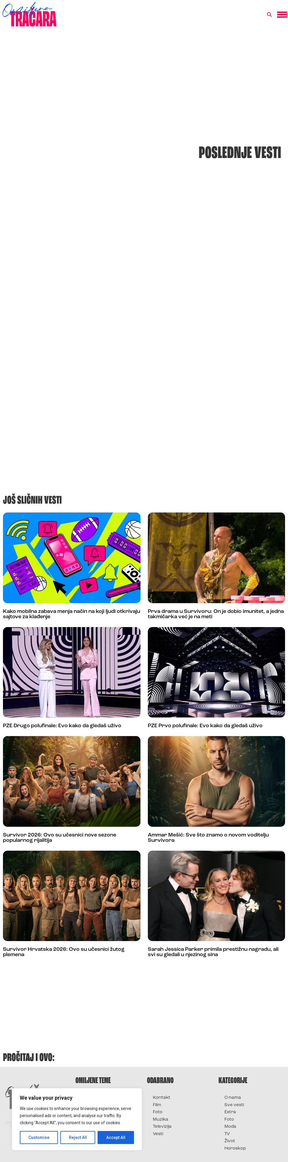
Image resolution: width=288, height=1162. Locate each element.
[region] (77, 1119)
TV (227, 1134)
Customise (38, 1137)
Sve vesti (234, 1105)
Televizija (162, 1126)
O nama (232, 1098)
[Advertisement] (144, 81)
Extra (230, 1112)
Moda (230, 1126)
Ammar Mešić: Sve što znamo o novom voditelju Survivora (208, 837)
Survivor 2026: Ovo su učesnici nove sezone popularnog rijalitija (59, 837)
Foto (157, 1112)
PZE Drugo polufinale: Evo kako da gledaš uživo (62, 726)
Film (157, 1105)
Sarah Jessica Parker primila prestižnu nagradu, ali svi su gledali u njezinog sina (213, 952)
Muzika (160, 1119)
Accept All (115, 1137)
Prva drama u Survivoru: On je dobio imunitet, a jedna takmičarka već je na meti (216, 614)
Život (229, 1141)
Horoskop (235, 1148)
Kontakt (161, 1098)
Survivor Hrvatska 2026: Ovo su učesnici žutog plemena (63, 952)
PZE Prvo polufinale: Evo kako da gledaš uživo (205, 726)
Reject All (78, 1137)
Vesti (158, 1134)
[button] (269, 15)
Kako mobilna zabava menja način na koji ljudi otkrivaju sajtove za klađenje (71, 614)
